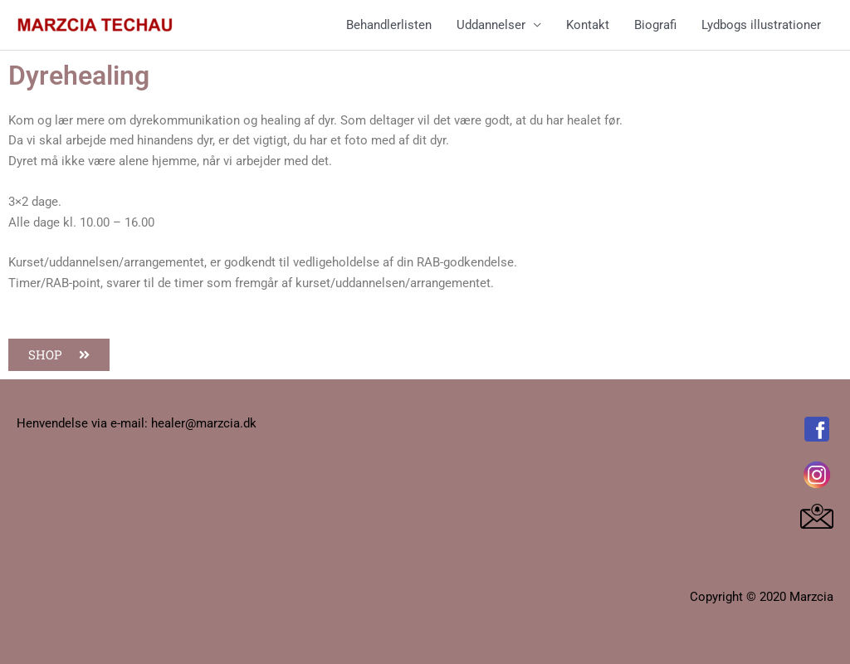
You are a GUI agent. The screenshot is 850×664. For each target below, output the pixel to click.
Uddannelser (491, 24)
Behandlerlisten (389, 24)
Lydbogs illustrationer (761, 24)
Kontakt (587, 24)
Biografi (655, 24)
